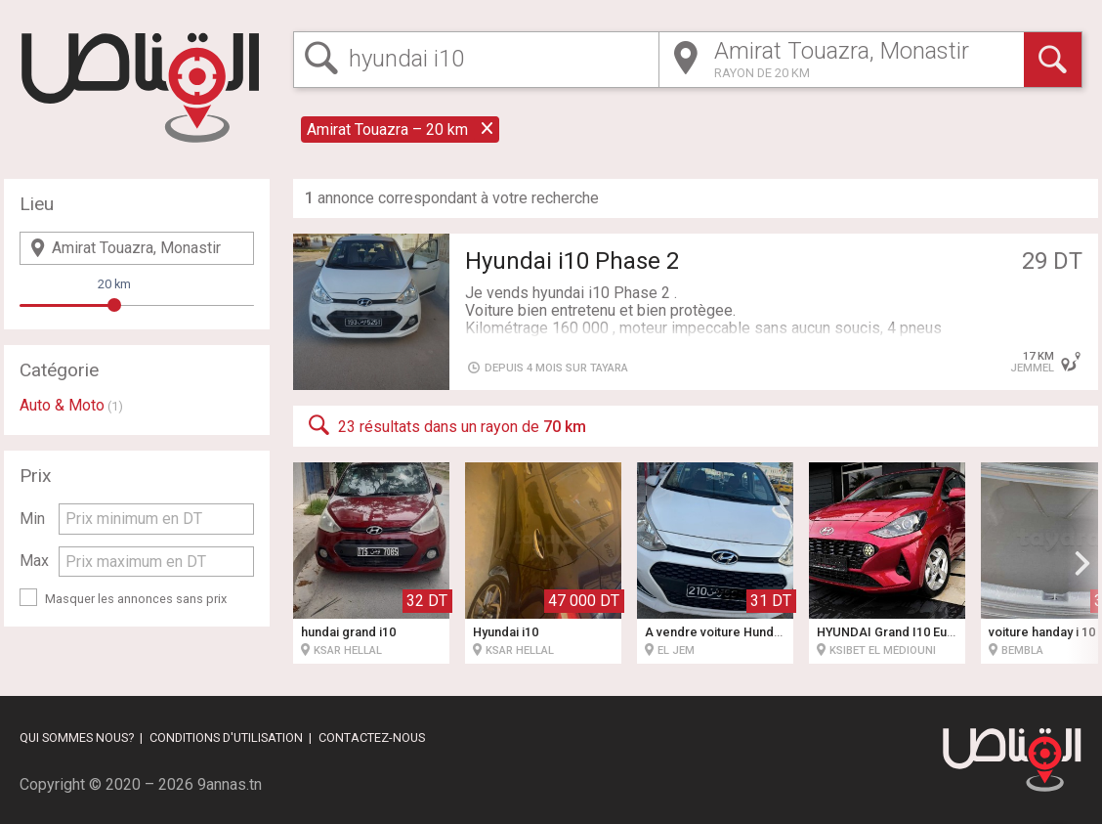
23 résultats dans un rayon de (445, 425)
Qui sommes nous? (77, 737)
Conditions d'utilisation (226, 737)
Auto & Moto (62, 405)
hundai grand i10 (348, 632)
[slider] (114, 305)
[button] (1082, 563)
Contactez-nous (371, 737)
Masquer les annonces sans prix (136, 598)
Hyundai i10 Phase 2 (572, 261)
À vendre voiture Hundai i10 (724, 632)
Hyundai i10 (505, 632)
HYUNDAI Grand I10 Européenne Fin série (937, 632)
